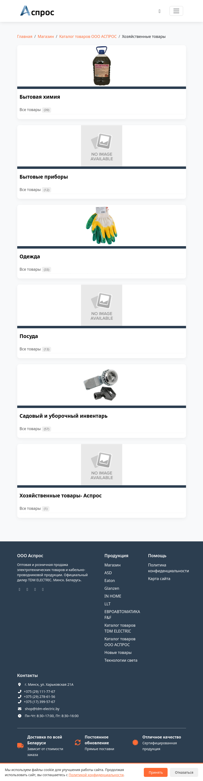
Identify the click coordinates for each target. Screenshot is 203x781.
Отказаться (184, 772)
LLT (108, 604)
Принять (156, 772)
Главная (24, 36)
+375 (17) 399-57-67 (39, 701)
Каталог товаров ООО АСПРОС (88, 36)
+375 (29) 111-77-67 (39, 691)
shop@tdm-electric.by (42, 708)
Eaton (110, 580)
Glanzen (112, 588)
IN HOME (113, 596)
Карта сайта (159, 578)
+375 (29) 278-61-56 (39, 696)
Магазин (46, 36)
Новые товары (118, 652)
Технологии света (121, 660)
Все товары (35, 110)
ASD (108, 572)
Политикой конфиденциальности (96, 774)
